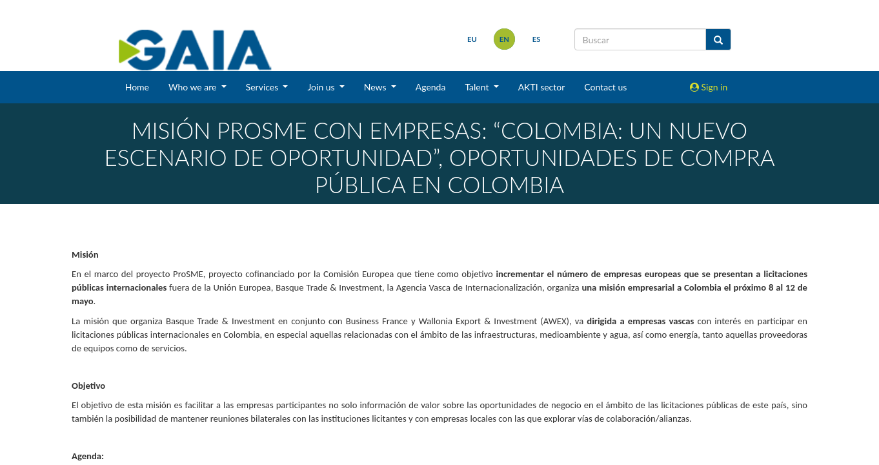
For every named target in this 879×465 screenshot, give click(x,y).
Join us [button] (322, 86)
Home (137, 86)
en (504, 39)
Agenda (431, 86)
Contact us (605, 86)
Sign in (708, 86)
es (536, 39)
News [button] (376, 86)
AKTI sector (541, 86)
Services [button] (263, 86)
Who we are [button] (193, 86)
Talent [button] (478, 86)
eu (472, 39)
